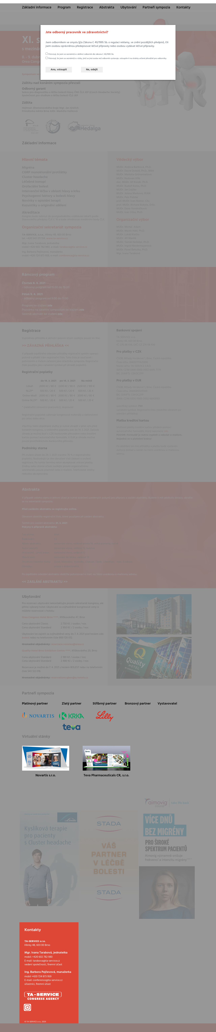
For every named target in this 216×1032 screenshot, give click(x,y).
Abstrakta (106, 7)
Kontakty (183, 7)
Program (64, 7)
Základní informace (36, 7)
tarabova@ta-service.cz (46, 961)
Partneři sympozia (156, 7)
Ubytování (128, 7)
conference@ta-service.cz (48, 980)
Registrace (85, 7)
